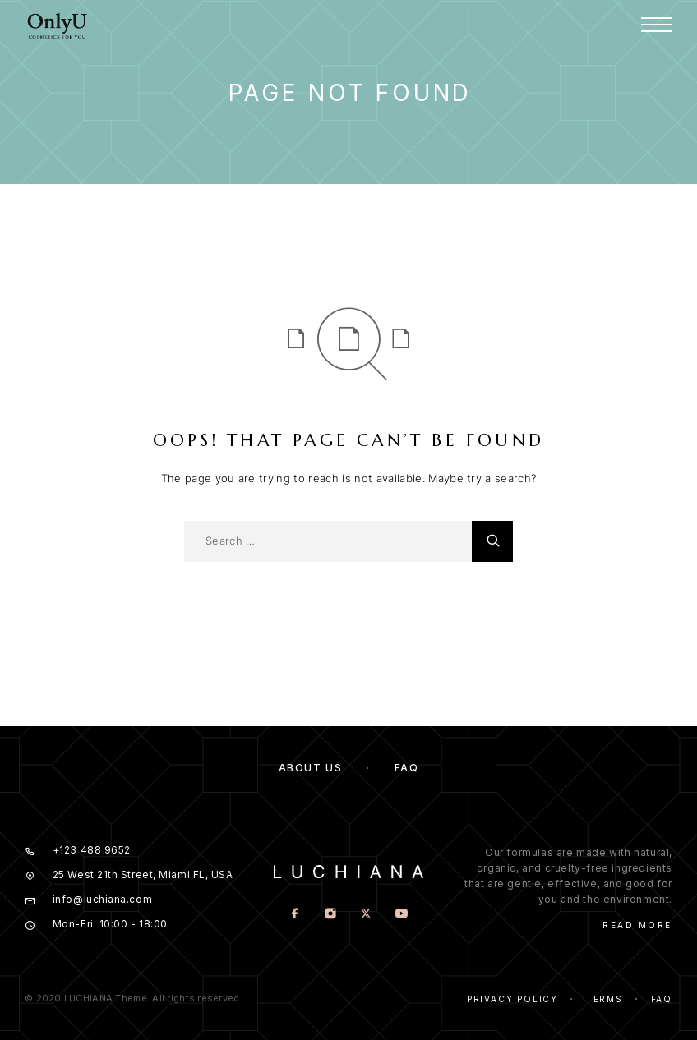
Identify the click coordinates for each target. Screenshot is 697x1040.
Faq (661, 999)
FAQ (407, 768)
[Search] (492, 541)
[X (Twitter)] (366, 914)
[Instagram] (330, 914)
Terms (604, 999)
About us (310, 768)
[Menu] (656, 24)
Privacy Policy (512, 999)
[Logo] (57, 24)
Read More (637, 925)
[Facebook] (295, 914)
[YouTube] (401, 914)
